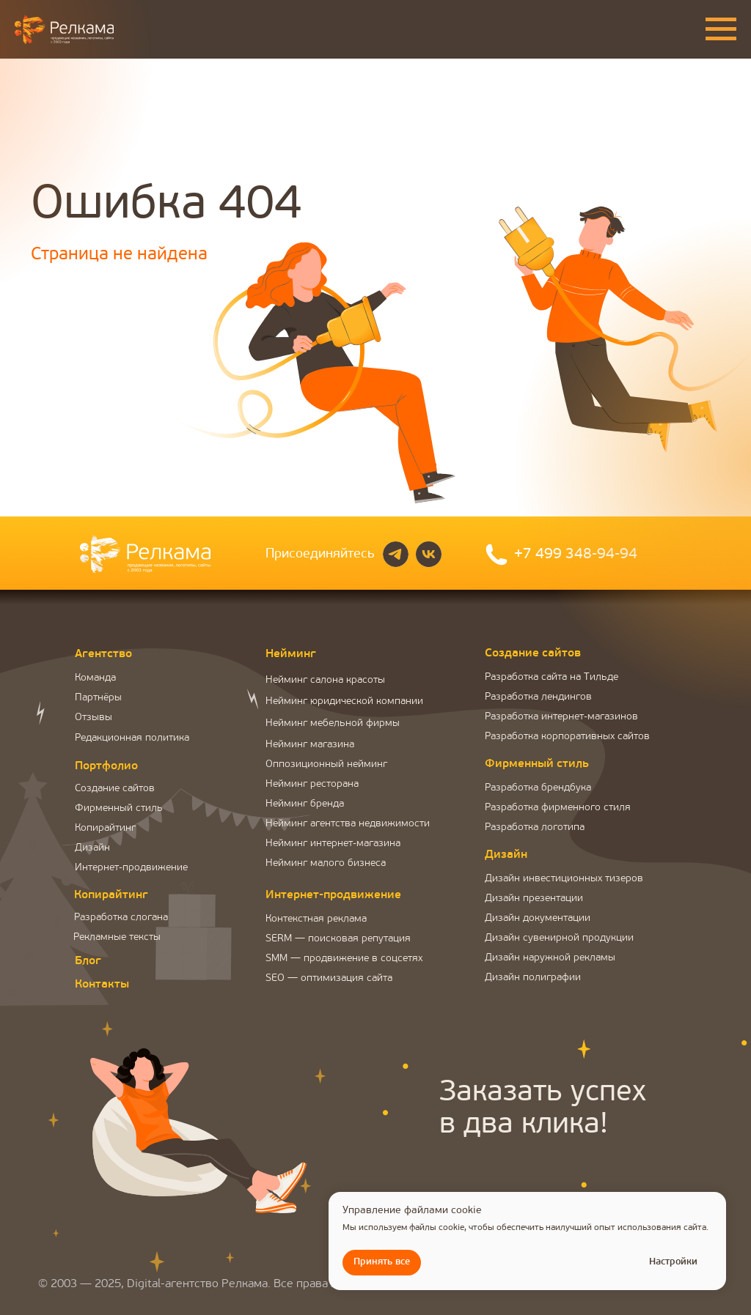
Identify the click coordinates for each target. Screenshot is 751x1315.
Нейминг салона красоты (325, 680)
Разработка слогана (121, 917)
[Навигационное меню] (721, 29)
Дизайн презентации (534, 898)
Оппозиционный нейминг (326, 764)
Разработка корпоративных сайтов (567, 736)
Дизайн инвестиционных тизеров (564, 878)
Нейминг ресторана (312, 784)
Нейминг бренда (304, 804)
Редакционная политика (132, 738)
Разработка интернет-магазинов (561, 716)
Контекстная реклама (316, 919)
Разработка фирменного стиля (558, 807)
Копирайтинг (105, 828)
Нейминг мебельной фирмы (332, 723)
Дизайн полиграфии (533, 977)
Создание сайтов (115, 788)
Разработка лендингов (538, 697)
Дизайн (92, 847)
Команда (95, 678)
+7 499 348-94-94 (575, 554)
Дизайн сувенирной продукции (559, 938)
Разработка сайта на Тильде (551, 677)
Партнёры (98, 697)
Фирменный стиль (119, 808)
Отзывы (93, 717)
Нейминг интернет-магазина (332, 843)
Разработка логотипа (535, 827)
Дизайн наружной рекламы (550, 957)
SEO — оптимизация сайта (328, 978)
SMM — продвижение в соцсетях (343, 958)
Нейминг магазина (309, 744)
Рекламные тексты (117, 937)
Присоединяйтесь (320, 554)
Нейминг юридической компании (344, 701)
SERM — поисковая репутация (338, 938)
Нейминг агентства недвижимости (347, 823)
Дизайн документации (537, 918)
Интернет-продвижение (131, 867)
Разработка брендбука (538, 787)
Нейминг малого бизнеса (325, 863)
